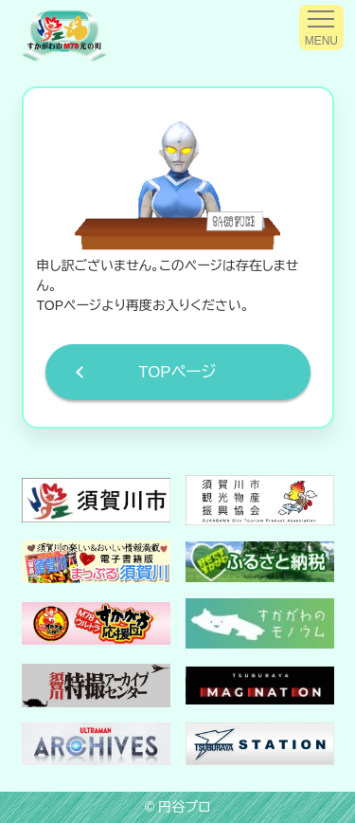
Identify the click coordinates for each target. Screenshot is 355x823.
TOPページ (177, 372)
